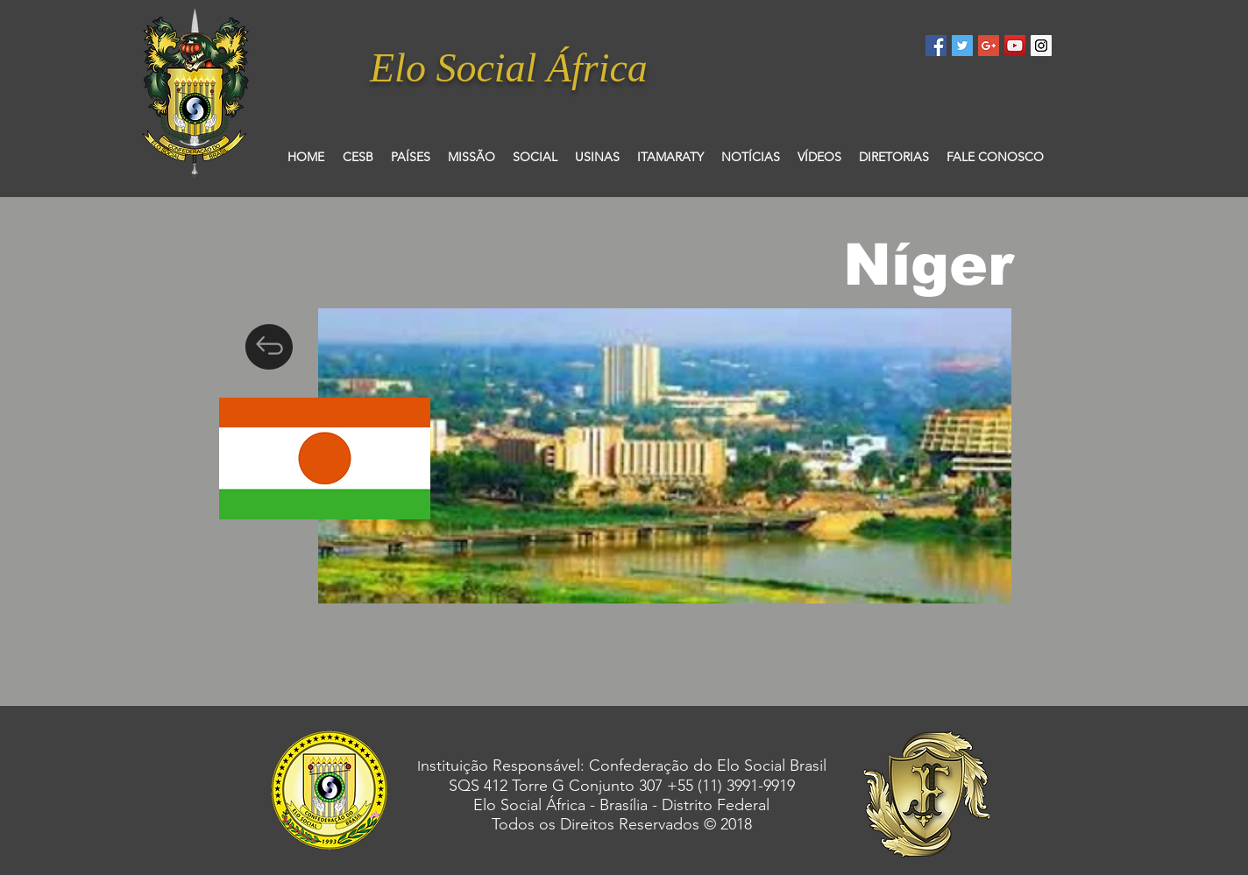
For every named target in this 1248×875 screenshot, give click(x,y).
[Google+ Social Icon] (988, 45)
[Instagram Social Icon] (1041, 45)
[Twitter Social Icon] (962, 45)
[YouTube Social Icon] (1014, 45)
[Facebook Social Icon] (936, 45)
